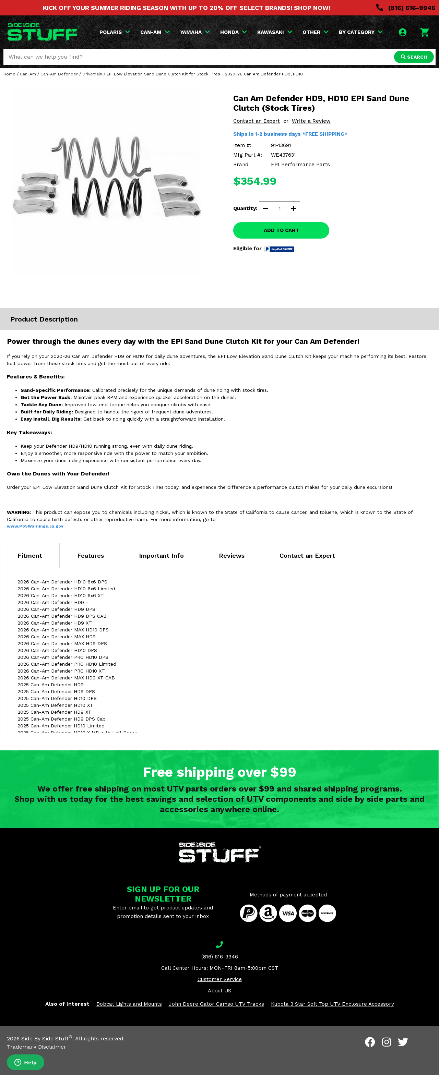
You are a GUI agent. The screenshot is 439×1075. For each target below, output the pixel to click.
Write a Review (311, 121)
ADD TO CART (281, 230)
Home (9, 74)
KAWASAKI (274, 32)
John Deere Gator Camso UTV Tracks (216, 1004)
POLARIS (114, 32)
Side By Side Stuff (46, 1038)
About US (219, 991)
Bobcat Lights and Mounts (129, 1004)
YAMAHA (195, 32)
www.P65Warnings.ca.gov (35, 526)
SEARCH (414, 57)
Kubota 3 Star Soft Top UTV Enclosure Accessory (332, 1004)
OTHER (315, 32)
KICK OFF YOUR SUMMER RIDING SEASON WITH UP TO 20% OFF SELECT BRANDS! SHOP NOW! (186, 7)
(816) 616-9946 (406, 7)
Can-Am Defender (59, 74)
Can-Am (28, 74)
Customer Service (220, 979)
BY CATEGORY (361, 32)
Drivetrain (92, 74)
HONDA (233, 32)
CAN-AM (155, 32)
